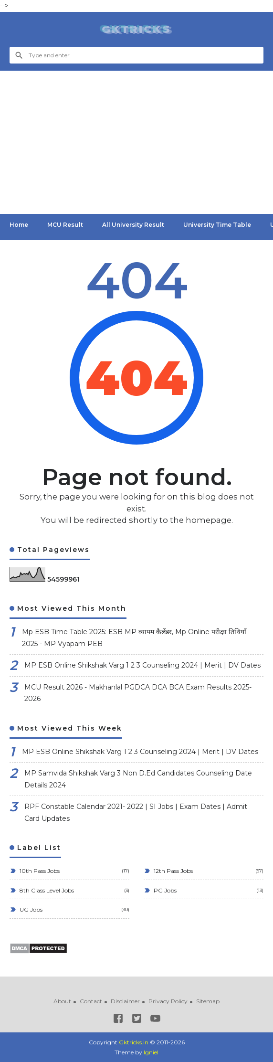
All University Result (133, 224)
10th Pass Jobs (39, 870)
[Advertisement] (136, 142)
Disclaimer (125, 1001)
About (62, 1001)
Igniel (151, 1052)
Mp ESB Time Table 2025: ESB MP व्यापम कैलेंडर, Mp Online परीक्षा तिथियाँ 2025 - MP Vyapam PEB (134, 637)
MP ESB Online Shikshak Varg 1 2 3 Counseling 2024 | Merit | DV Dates (142, 665)
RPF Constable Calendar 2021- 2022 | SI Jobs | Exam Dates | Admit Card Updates (135, 812)
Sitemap (208, 1001)
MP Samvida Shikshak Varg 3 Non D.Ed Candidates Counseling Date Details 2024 (138, 779)
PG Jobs (164, 890)
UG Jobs (30, 909)
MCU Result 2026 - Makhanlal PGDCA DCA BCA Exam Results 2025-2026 (138, 693)
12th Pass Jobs (172, 870)
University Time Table (217, 224)
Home (19, 224)
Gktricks (136, 28)
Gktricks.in (133, 1042)
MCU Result (65, 224)
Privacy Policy (168, 1001)
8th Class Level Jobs (46, 890)
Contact (91, 1001)
